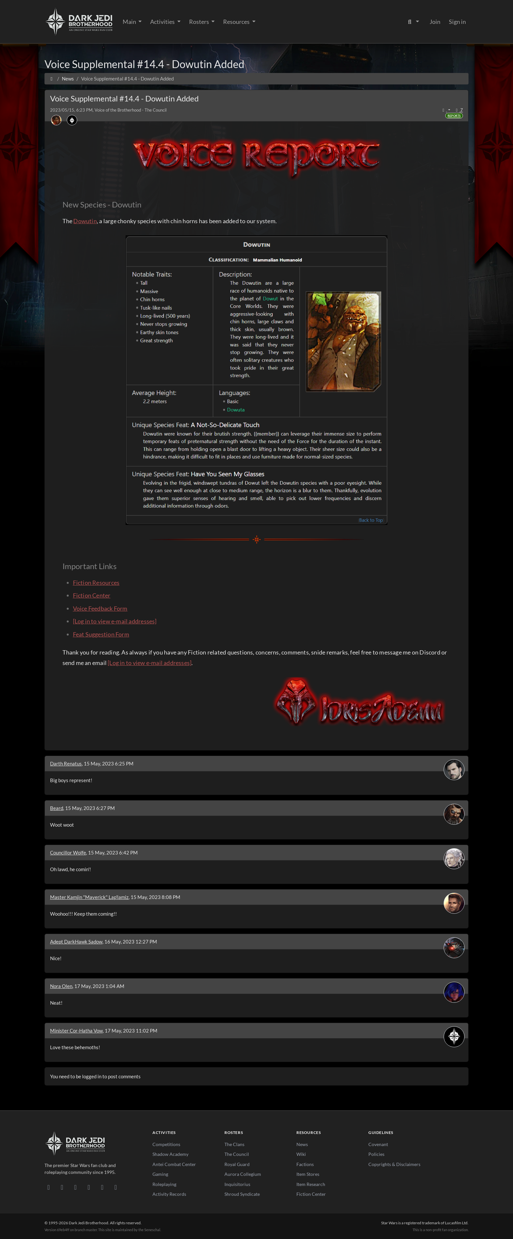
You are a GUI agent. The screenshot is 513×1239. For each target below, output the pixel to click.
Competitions (166, 1144)
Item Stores (307, 1174)
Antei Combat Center (174, 1164)
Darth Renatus (66, 763)
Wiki (301, 1154)
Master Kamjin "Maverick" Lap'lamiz (89, 897)
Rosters (199, 21)
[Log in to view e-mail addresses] (115, 621)
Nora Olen (61, 986)
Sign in (457, 21)
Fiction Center (92, 595)
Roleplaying (164, 1184)
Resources (237, 21)
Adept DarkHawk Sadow (76, 941)
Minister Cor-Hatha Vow (76, 1030)
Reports (454, 115)
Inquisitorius (237, 1184)
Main (130, 21)
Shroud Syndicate (242, 1194)
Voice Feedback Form (100, 608)
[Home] (51, 78)
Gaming (160, 1174)
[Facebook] (75, 1187)
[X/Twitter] (102, 1187)
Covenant (378, 1144)
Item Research (310, 1184)
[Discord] (48, 1187)
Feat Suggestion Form (101, 634)
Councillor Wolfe (68, 852)
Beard (56, 808)
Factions (305, 1164)
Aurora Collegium (242, 1174)
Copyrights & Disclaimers (394, 1164)
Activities (163, 21)
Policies (376, 1154)
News (302, 1144)
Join (435, 21)
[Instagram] (89, 1187)
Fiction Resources (96, 582)
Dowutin (85, 220)
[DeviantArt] (62, 1187)
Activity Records (169, 1194)
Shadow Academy (170, 1154)
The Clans (234, 1144)
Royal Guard (237, 1164)
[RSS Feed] (116, 1187)
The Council (236, 1154)
